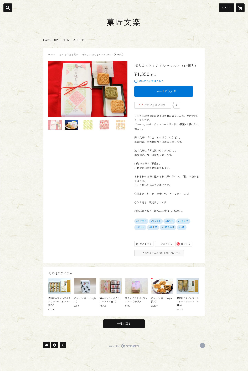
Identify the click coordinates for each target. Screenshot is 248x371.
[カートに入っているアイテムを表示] (240, 7)
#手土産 (153, 227)
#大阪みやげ (168, 227)
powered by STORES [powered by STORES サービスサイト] (124, 345)
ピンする (185, 244)
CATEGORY (51, 40)
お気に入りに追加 (155, 105)
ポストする (146, 244)
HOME (51, 54)
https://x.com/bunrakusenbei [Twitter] (202, 345)
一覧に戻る (124, 323)
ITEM (66, 40)
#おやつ (169, 221)
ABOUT (78, 40)
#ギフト (140, 227)
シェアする (166, 244)
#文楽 (182, 227)
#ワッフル (156, 221)
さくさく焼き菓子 (68, 54)
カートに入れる (166, 91)
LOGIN (226, 7)
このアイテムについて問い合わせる (161, 253)
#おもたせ (183, 221)
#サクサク (141, 221)
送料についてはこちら (151, 81)
